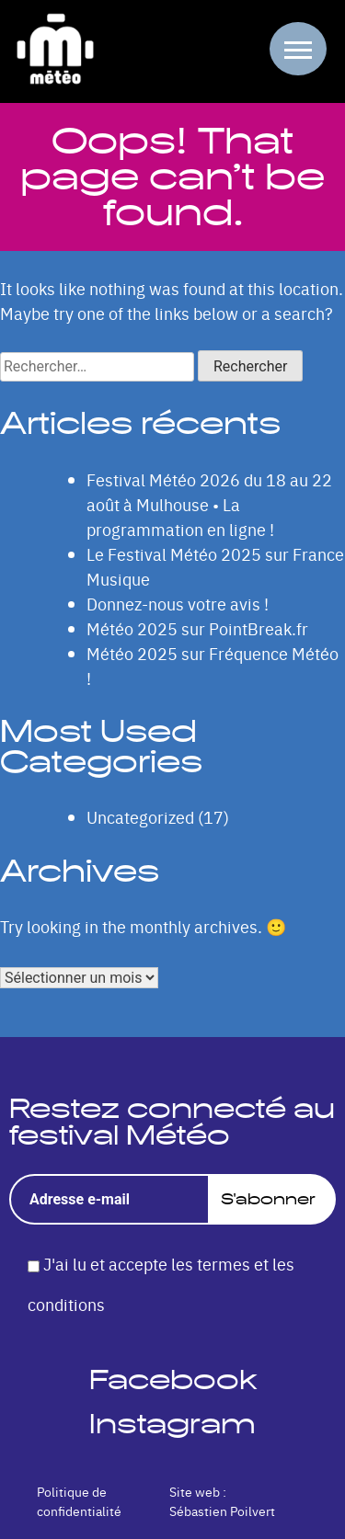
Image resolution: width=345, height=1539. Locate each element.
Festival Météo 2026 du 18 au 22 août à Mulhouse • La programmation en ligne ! (209, 504)
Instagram (172, 1424)
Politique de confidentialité (79, 1501)
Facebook (173, 1379)
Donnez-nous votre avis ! (177, 603)
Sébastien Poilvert (222, 1510)
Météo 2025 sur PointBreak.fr (197, 628)
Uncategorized (140, 816)
